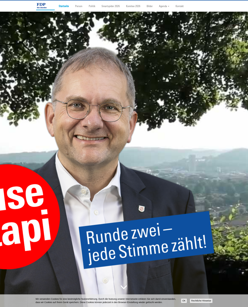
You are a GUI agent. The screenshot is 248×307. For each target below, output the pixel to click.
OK (184, 300)
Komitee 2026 (133, 6)
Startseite (64, 6)
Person (78, 6)
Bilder (150, 6)
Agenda (164, 6)
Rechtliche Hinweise (201, 300)
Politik (92, 6)
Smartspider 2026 (111, 6)
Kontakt (180, 6)
